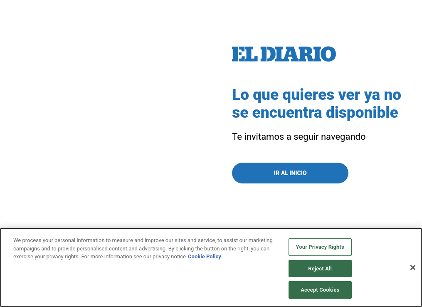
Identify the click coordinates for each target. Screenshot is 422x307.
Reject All (320, 268)
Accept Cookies (320, 290)
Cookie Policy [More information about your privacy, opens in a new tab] (204, 256)
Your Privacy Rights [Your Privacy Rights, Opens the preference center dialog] (320, 247)
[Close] (413, 267)
